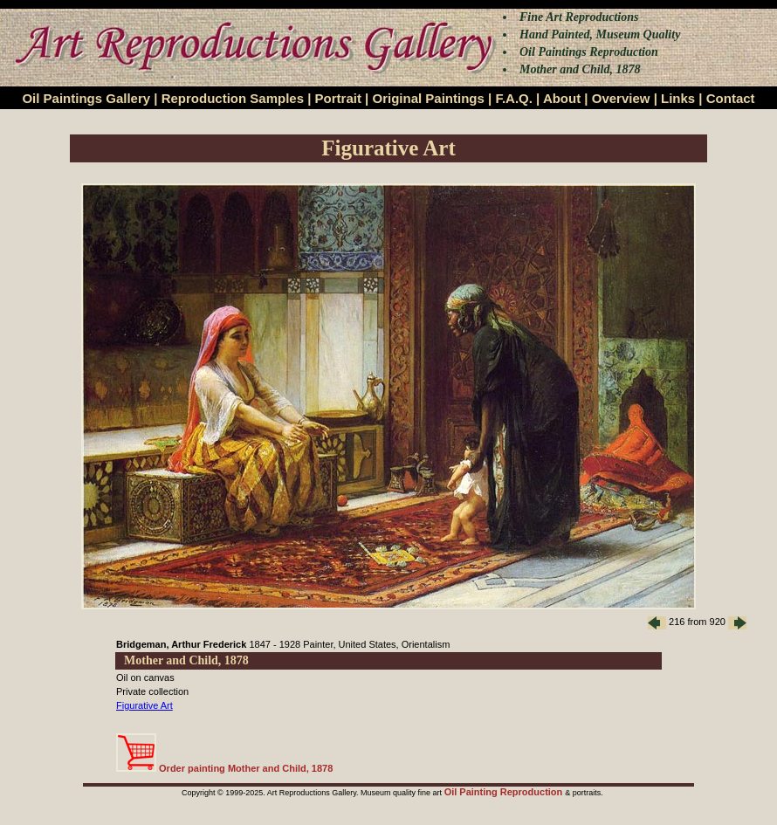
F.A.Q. (514, 98)
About (562, 98)
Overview (621, 98)
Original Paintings (428, 98)
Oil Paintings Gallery (86, 98)
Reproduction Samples (233, 98)
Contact (730, 98)
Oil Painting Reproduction (505, 792)
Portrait (338, 98)
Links (678, 98)
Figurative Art (144, 705)
